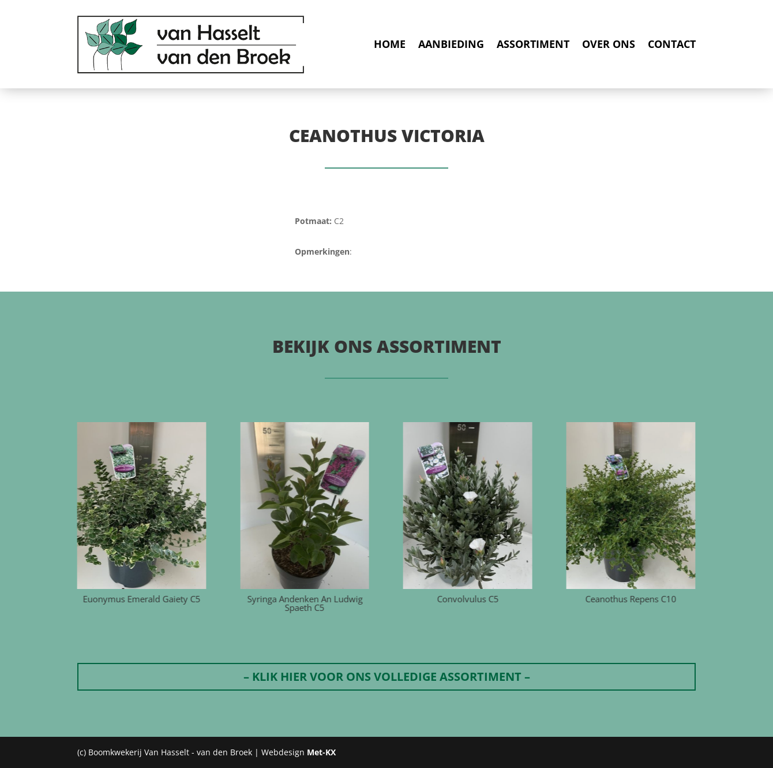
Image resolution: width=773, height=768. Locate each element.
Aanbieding (451, 44)
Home (390, 44)
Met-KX (321, 752)
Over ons (608, 44)
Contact (672, 44)
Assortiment (533, 44)
